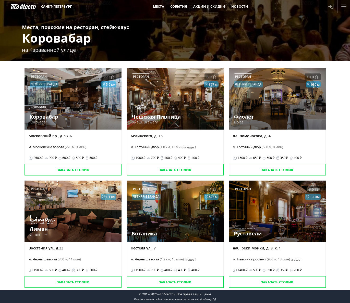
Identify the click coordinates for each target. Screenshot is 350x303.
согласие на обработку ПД (199, 299)
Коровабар (56, 38)
